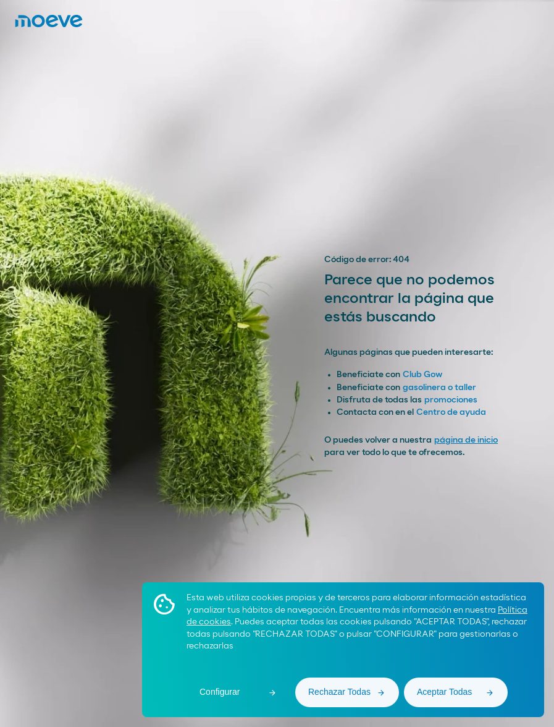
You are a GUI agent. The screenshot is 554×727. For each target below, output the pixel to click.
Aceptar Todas (444, 692)
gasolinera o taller (439, 387)
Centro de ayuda (451, 412)
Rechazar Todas (339, 692)
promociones (450, 400)
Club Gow (422, 374)
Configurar (219, 692)
